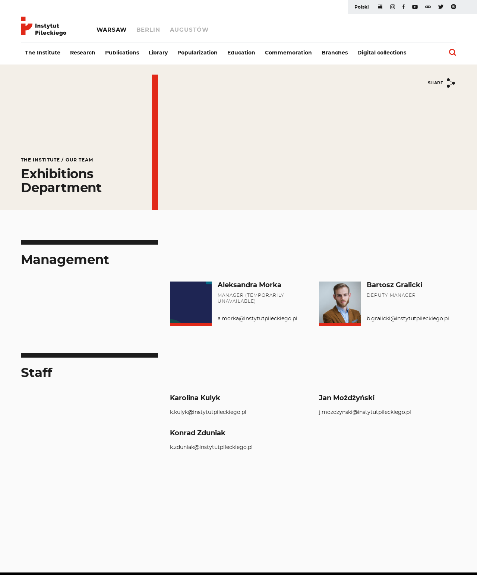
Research (82, 53)
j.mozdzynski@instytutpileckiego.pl (365, 412)
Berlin (148, 30)
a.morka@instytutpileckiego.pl (257, 318)
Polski (361, 7)
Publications (122, 53)
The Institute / (42, 160)
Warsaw (112, 30)
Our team (79, 160)
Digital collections (381, 53)
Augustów (189, 30)
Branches (335, 53)
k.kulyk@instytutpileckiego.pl (208, 412)
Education (241, 53)
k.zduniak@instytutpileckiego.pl (211, 447)
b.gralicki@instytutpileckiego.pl (408, 318)
